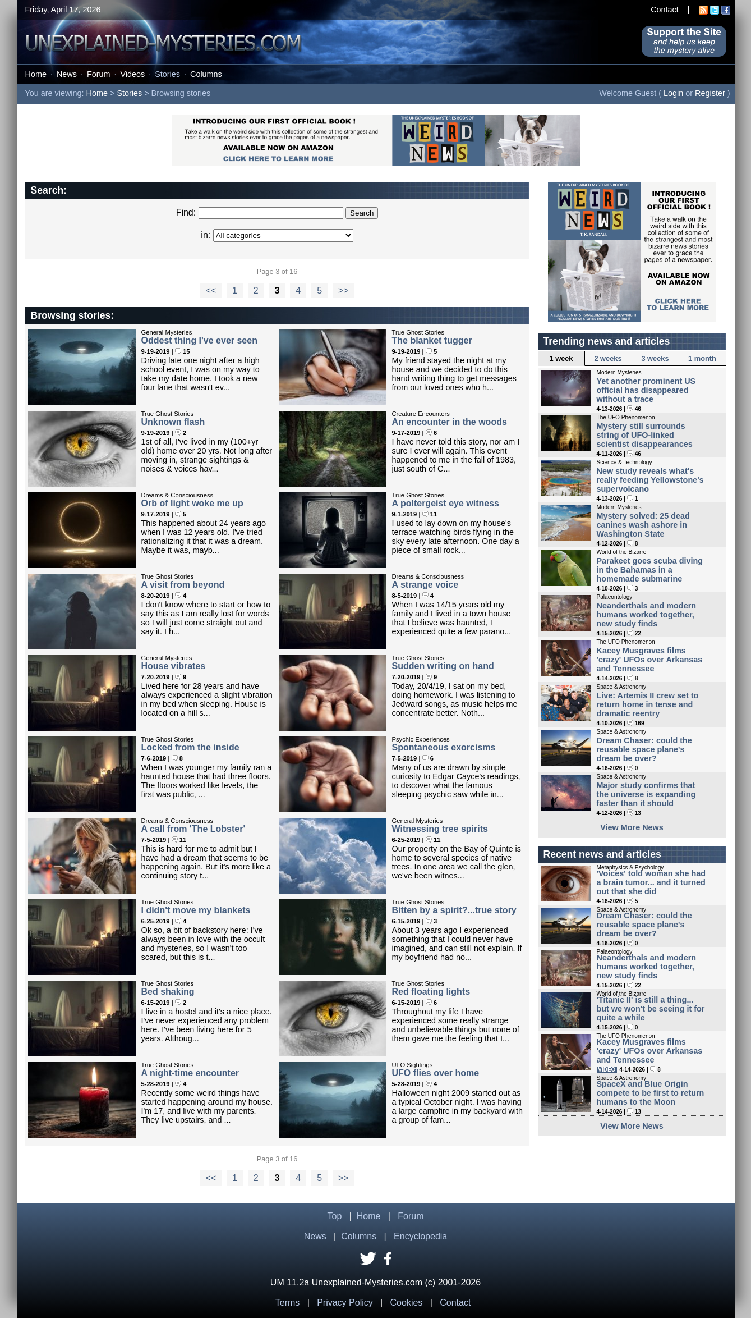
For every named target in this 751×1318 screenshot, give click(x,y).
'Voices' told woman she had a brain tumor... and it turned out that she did (651, 882)
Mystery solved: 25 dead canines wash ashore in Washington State (643, 524)
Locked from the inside (190, 747)
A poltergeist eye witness (445, 503)
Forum (98, 74)
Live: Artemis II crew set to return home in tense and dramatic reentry (648, 704)
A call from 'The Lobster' (193, 829)
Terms (287, 1302)
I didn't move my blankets (196, 910)
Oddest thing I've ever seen (199, 340)
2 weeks (607, 358)
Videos (132, 74)
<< (210, 290)
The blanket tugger (432, 340)
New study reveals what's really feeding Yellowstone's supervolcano (650, 479)
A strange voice (425, 584)
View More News (632, 827)
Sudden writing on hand (443, 666)
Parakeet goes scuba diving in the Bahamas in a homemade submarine (650, 569)
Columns (206, 74)
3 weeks (655, 358)
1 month (702, 358)
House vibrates (173, 666)
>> (343, 290)
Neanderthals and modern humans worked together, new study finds (647, 614)
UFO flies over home (436, 1073)
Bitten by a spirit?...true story (454, 910)
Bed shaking (168, 991)
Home (36, 74)
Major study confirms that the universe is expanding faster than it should (646, 794)
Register (710, 93)
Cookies (406, 1302)
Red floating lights (431, 991)
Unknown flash (173, 422)
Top (335, 1216)
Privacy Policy (345, 1302)
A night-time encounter (190, 1073)
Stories (167, 74)
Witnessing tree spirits (440, 829)
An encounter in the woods (449, 422)
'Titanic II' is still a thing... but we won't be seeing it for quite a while (651, 1008)
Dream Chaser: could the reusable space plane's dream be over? (644, 749)
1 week (561, 358)
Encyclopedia (420, 1236)
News (67, 74)
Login (673, 93)
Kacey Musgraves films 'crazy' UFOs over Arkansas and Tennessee (650, 659)
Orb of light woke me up (192, 503)
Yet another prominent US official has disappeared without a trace (646, 390)
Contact (665, 9)
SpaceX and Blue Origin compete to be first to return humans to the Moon (650, 1092)
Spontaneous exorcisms (444, 747)
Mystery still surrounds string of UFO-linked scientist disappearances (645, 435)
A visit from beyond (183, 584)
